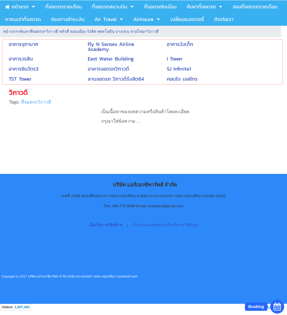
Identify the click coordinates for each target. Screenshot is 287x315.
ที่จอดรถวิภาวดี (36, 102)
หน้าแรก (10, 31)
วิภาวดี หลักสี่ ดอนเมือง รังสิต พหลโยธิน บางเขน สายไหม (95, 31)
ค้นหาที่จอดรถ (32, 31)
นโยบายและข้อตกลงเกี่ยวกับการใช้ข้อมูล (165, 225)
